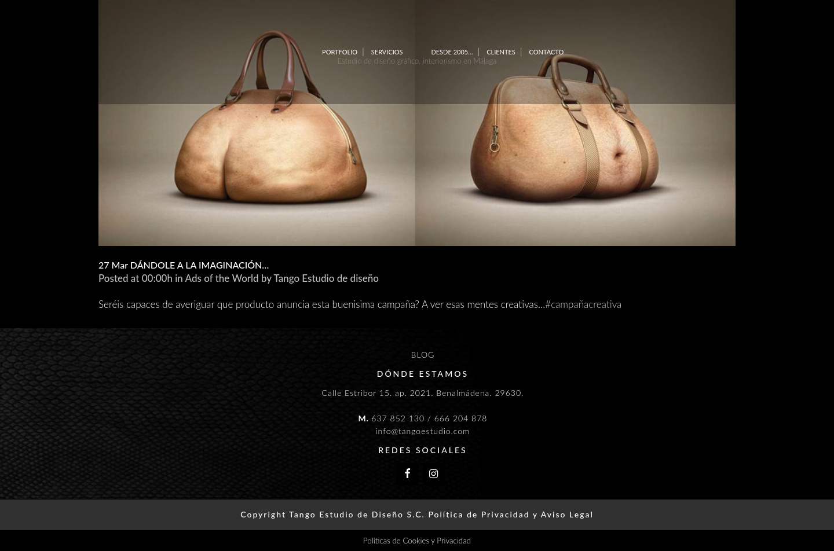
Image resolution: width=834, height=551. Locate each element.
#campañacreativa (583, 304)
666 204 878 (461, 418)
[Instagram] (434, 474)
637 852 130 (398, 418)
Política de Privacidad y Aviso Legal (510, 514)
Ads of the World (222, 278)
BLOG (423, 354)
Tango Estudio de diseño (325, 278)
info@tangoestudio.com (422, 431)
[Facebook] (407, 474)
